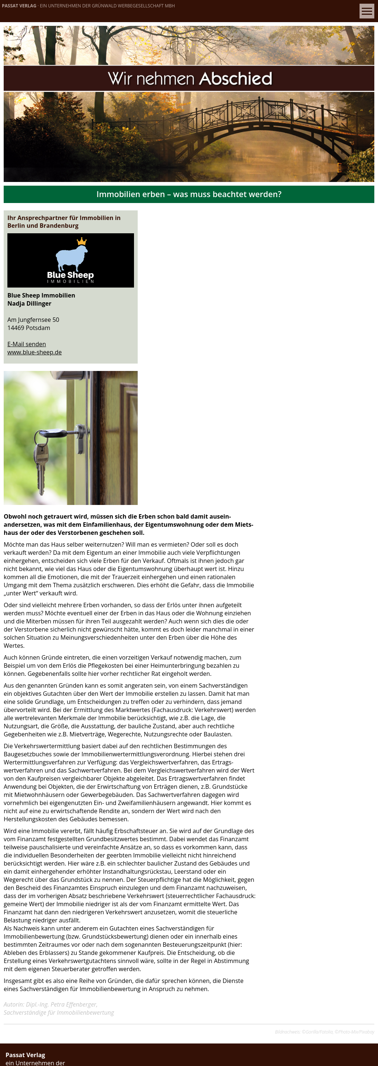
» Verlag (17, 873)
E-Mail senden (26, 336)
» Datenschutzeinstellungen (45, 898)
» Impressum (24, 881)
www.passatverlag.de (117, 842)
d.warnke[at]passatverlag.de (63, 1012)
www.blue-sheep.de (34, 344)
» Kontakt (19, 865)
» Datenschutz (26, 890)
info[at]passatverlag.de (55, 842)
